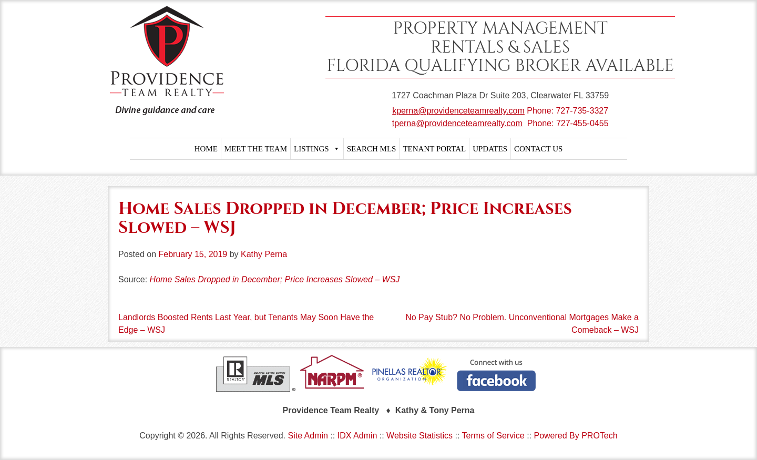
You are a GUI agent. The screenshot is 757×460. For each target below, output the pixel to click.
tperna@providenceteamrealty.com (457, 123)
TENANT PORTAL (434, 149)
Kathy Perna (264, 254)
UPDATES (490, 149)
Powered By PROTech (575, 435)
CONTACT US (538, 149)
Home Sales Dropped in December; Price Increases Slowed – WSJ (275, 279)
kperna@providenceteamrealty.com (458, 110)
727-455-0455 (582, 123)
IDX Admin (357, 435)
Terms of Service (493, 435)
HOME (206, 149)
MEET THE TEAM (255, 149)
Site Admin (308, 435)
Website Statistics (419, 435)
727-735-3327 (582, 110)
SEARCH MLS (371, 149)
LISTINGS (317, 149)
